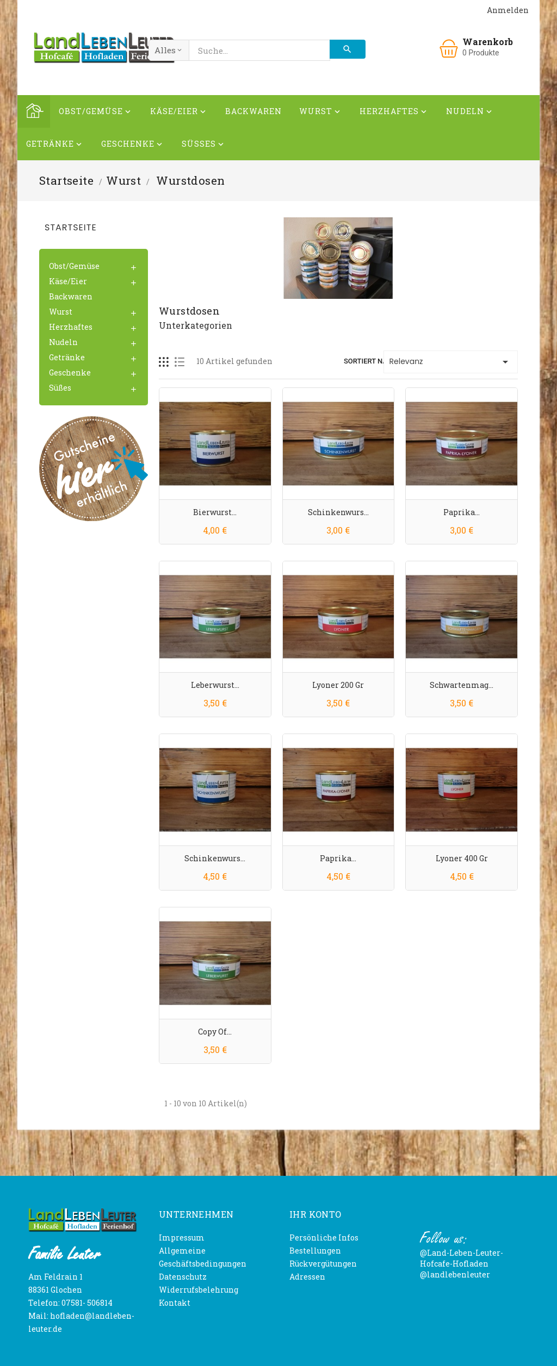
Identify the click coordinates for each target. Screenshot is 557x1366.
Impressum (182, 1237)
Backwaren (253, 111)
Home (33, 111)
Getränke (55, 145)
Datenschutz (183, 1276)
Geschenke (132, 145)
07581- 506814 (87, 1303)
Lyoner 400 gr (462, 858)
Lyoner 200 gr (338, 685)
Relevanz (450, 361)
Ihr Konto (315, 1214)
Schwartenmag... (461, 685)
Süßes (204, 145)
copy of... (215, 1031)
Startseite (71, 227)
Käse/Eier (179, 113)
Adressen (307, 1276)
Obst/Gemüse (96, 113)
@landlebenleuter (455, 1274)
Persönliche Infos (323, 1237)
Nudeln (470, 113)
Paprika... (461, 512)
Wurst (320, 113)
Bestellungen (315, 1250)
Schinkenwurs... (338, 512)
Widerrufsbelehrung (198, 1289)
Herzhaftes (394, 113)
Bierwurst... (215, 512)
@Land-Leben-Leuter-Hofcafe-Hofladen (461, 1258)
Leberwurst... (215, 685)
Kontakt (174, 1303)
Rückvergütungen (323, 1263)
